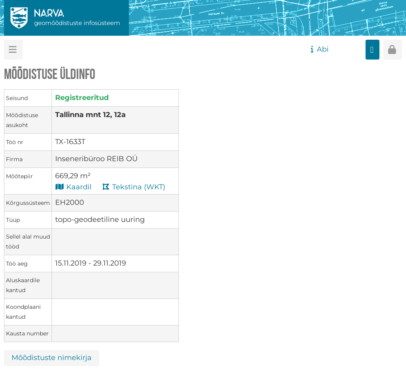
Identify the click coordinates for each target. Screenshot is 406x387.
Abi (318, 49)
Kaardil (73, 187)
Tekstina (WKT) (134, 187)
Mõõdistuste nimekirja (51, 357)
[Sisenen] (392, 50)
